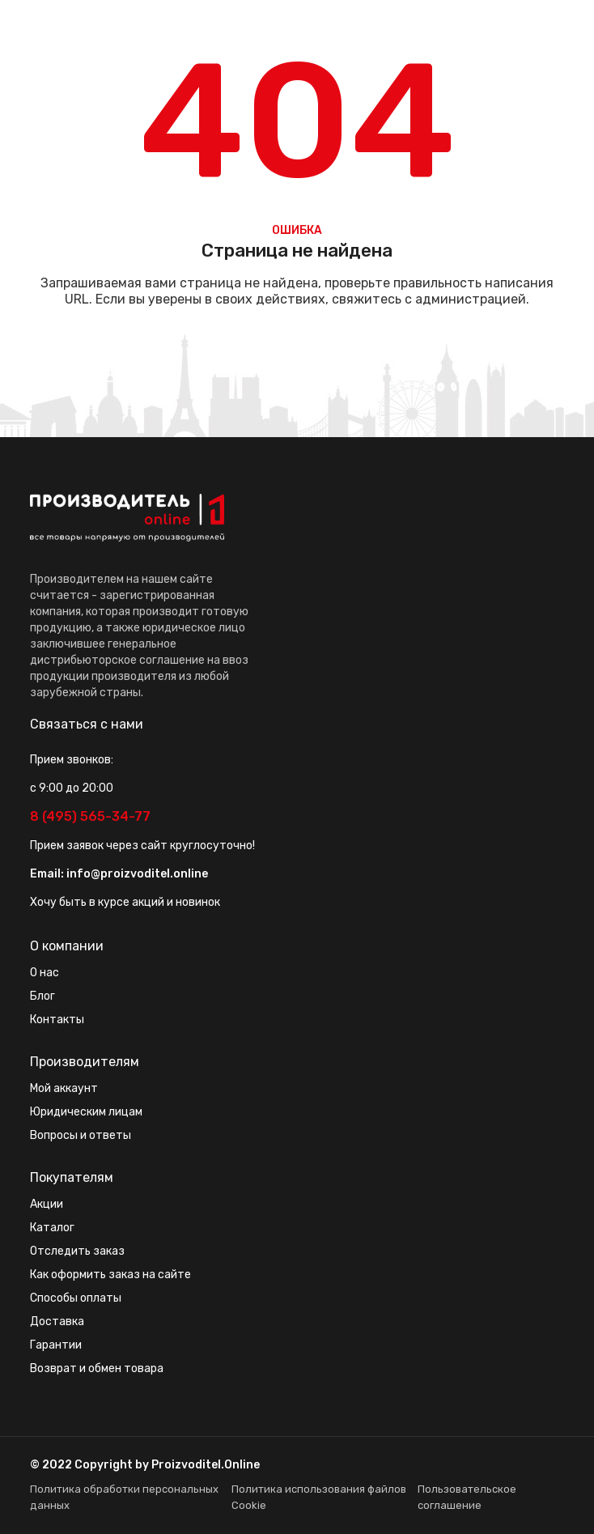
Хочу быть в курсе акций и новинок (125, 902)
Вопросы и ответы (80, 1135)
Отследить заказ (77, 1251)
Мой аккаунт (64, 1088)
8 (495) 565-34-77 (90, 816)
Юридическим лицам (86, 1112)
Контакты (57, 1019)
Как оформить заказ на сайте (110, 1274)
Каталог (52, 1227)
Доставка (57, 1321)
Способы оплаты (75, 1298)
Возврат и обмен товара (96, 1368)
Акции (46, 1204)
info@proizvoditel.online (137, 874)
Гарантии (56, 1345)
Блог (42, 996)
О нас (44, 972)
